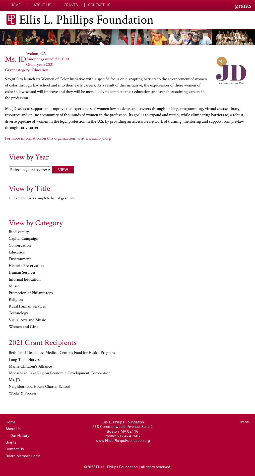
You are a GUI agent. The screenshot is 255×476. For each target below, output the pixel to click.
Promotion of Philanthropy (31, 293)
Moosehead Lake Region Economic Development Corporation (60, 373)
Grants (71, 5)
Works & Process (23, 393)
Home (15, 5)
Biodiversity (19, 232)
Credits (245, 422)
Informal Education (25, 279)
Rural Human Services (27, 306)
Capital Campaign (23, 238)
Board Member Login (22, 456)
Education (17, 252)
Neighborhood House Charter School (39, 386)
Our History (19, 435)
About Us (42, 5)
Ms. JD (14, 380)
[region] (127, 37)
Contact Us (99, 5)
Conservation (20, 245)
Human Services (22, 272)
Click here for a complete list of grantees (42, 198)
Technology (18, 313)
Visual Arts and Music (27, 320)
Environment (20, 259)
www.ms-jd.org (98, 138)
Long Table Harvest (25, 359)
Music (14, 286)
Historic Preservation (26, 265)
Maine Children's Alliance (30, 366)
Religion (16, 299)
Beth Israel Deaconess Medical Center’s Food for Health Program (62, 352)
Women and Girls (23, 326)
